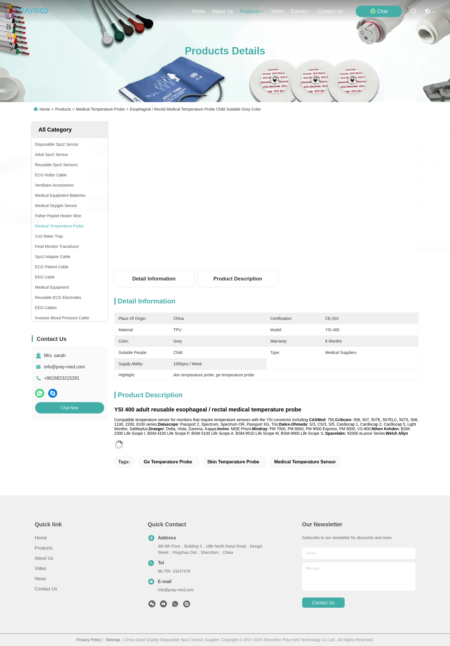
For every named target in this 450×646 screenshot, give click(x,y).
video (277, 11)
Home (198, 11)
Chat (379, 11)
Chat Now (69, 408)
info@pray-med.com (64, 366)
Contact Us (46, 588)
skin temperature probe (233, 461)
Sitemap (112, 639)
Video (40, 568)
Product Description (237, 279)
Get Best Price (316, 247)
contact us (330, 11)
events (301, 11)
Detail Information (154, 279)
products (252, 11)
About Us (44, 558)
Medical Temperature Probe (100, 109)
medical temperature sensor (305, 461)
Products (63, 109)
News (40, 578)
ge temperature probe (168, 461)
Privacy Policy (88, 639)
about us (222, 11)
